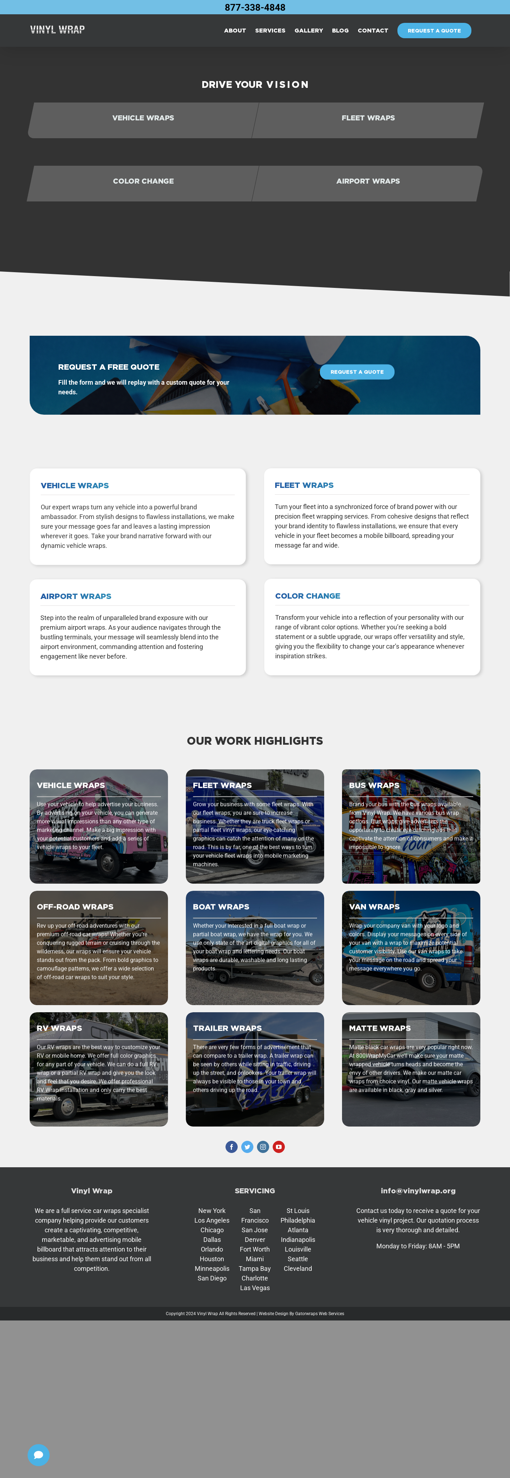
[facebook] (232, 1147)
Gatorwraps (306, 1313)
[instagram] (263, 1147)
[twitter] (247, 1147)
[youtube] (279, 1147)
